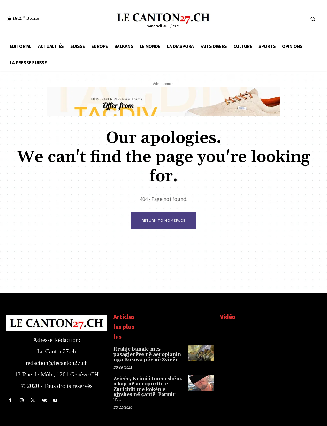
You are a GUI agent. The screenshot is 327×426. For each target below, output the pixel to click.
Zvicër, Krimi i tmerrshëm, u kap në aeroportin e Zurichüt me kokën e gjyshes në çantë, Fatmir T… (148, 385)
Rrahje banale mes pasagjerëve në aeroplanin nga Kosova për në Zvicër (145, 354)
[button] (313, 19)
